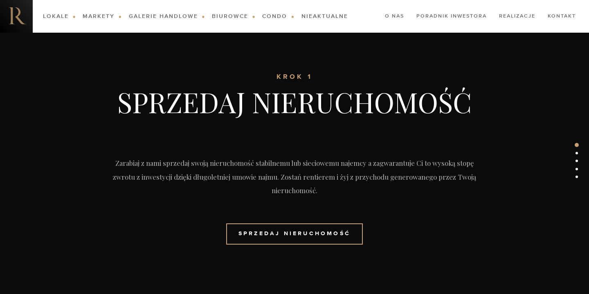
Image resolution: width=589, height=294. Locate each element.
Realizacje (517, 16)
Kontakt (562, 16)
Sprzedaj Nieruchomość (294, 233)
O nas (394, 16)
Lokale (56, 16)
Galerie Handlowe (163, 16)
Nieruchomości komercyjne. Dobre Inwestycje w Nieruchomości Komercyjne (16, 16)
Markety (99, 16)
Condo (274, 16)
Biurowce (230, 16)
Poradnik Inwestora (451, 16)
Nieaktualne (324, 16)
